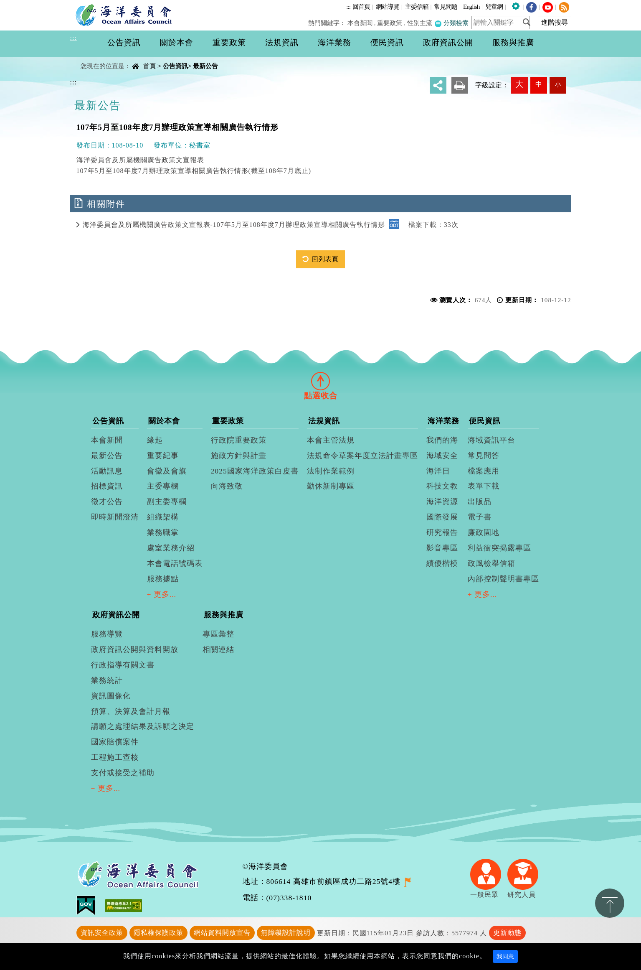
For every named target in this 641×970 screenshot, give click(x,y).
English (471, 6)
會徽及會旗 (167, 471)
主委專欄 (163, 486)
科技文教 (442, 486)
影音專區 (442, 548)
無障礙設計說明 (286, 932)
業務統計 (107, 680)
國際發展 (442, 517)
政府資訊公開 (116, 615)
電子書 (480, 517)
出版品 (480, 501)
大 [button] (519, 84)
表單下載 (483, 486)
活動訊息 (107, 471)
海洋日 (438, 471)
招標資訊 (107, 486)
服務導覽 (107, 634)
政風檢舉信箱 (491, 563)
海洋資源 (442, 501)
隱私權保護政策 (158, 932)
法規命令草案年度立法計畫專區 (362, 455)
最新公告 (205, 65)
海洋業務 (443, 421)
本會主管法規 (331, 440)
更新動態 (507, 932)
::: (348, 6)
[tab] (321, 380)
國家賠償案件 (115, 742)
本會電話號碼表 (175, 563)
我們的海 (442, 440)
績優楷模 (442, 563)
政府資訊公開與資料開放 (134, 649)
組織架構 (163, 517)
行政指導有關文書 (123, 665)
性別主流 (419, 22)
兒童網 (494, 6)
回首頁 (361, 6)
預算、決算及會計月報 (130, 711)
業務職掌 (163, 532)
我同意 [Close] (505, 956)
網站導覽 (387, 6)
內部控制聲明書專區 (503, 579)
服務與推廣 (223, 615)
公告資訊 (175, 65)
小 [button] (558, 84)
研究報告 (442, 532)
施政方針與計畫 (238, 455)
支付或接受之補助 (123, 773)
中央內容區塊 (91, 58)
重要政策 (390, 22)
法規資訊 (324, 421)
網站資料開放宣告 (222, 932)
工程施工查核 (115, 757)
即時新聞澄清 (115, 517)
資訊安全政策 (102, 932)
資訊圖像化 (111, 696)
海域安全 (442, 455)
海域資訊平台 (491, 440)
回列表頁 (325, 258)
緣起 (155, 440)
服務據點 (163, 579)
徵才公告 (107, 501)
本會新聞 (359, 22)
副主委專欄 (167, 501)
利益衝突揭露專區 (499, 548)
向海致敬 (227, 486)
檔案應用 (483, 471)
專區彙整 (218, 634)
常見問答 (483, 455)
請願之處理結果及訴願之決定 (142, 726)
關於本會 (164, 421)
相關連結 (218, 649)
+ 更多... (162, 594)
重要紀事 (163, 455)
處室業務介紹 (171, 548)
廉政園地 (483, 532)
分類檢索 (451, 22)
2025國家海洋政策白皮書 (255, 471)
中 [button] (538, 84)
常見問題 (445, 6)
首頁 (149, 65)
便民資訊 (485, 421)
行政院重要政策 (238, 440)
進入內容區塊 (21, 4)
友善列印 (459, 85)
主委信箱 (416, 6)
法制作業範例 (331, 471)
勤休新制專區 (331, 486)
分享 (438, 85)
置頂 (609, 903)
